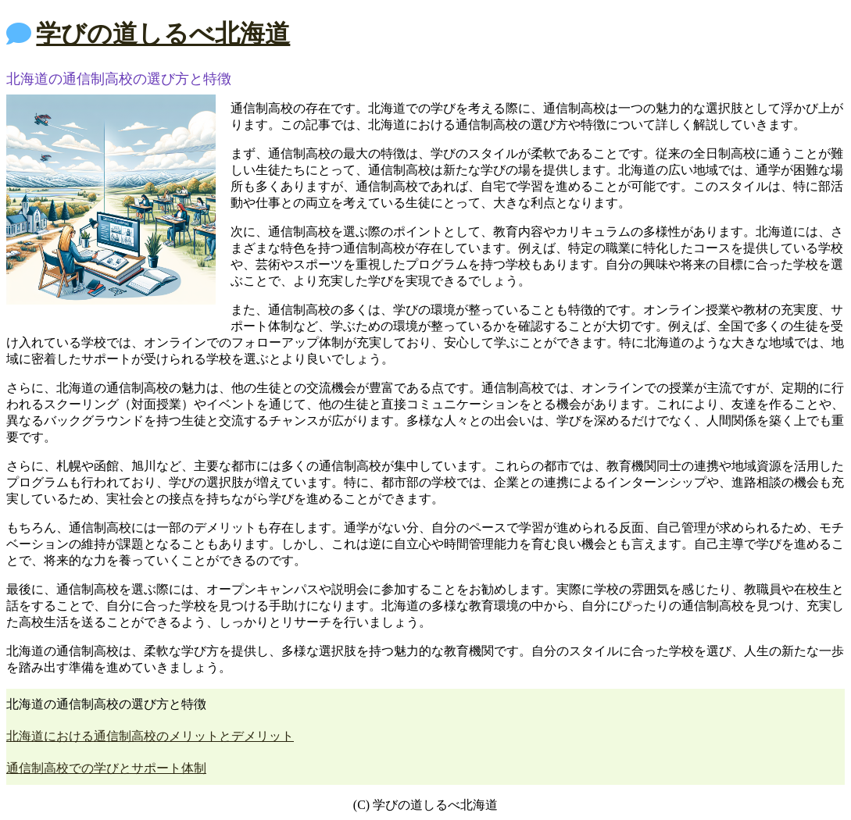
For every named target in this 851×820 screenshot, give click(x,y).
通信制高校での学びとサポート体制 (106, 768)
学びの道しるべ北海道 (163, 34)
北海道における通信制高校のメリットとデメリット (150, 736)
